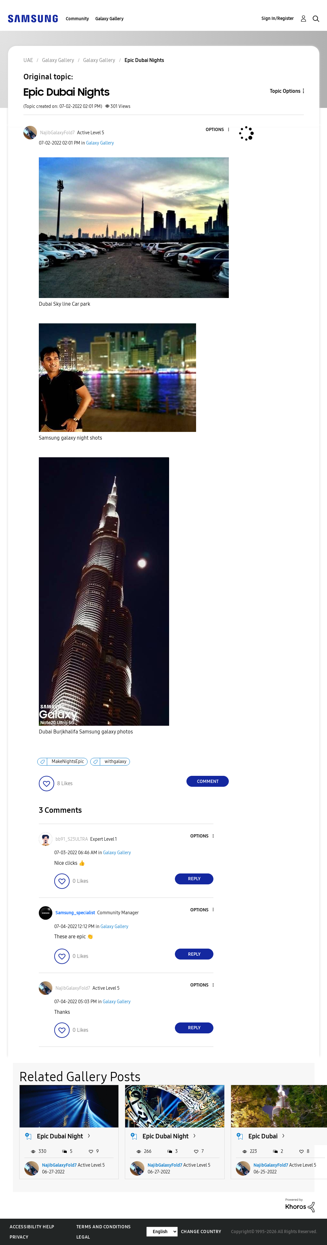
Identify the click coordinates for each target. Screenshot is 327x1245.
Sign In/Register (278, 18)
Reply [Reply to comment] (194, 878)
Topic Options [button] (285, 91)
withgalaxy (115, 761)
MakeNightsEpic (68, 761)
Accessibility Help (32, 1227)
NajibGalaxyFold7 (59, 1165)
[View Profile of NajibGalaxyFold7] (57, 133)
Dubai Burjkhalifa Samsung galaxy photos (86, 732)
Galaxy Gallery (109, 19)
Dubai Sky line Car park (64, 304)
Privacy (19, 1237)
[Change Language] (162, 1232)
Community (77, 19)
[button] (218, 130)
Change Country (201, 1231)
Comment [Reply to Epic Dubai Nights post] (208, 781)
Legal (83, 1237)
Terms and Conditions (103, 1227)
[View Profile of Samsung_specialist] (75, 913)
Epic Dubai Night (60, 1136)
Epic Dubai (263, 1136)
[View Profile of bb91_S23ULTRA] (72, 839)
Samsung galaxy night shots (70, 438)
